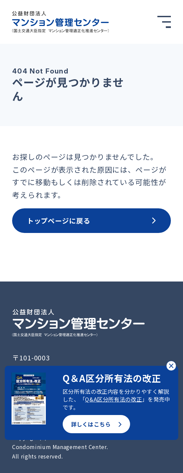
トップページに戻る (91, 220)
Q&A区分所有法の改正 (113, 399)
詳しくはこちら (96, 424)
